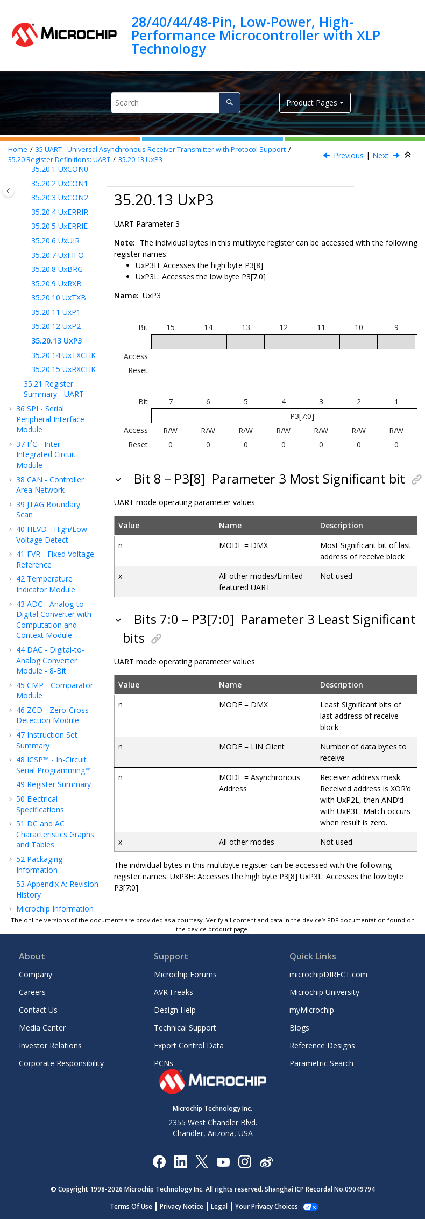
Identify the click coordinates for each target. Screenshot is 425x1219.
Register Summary (53, 784)
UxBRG (57, 269)
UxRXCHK (63, 369)
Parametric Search (321, 1063)
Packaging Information (39, 864)
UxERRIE (59, 226)
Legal (225, 1206)
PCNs (163, 1063)
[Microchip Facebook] (159, 1161)
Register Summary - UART (54, 389)
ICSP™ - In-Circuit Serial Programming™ (53, 764)
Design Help (175, 1010)
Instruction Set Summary (46, 740)
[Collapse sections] (409, 155)
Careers (32, 992)
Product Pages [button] (311, 102)
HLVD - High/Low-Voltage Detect (53, 534)
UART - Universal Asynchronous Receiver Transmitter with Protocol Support (161, 149)
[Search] (229, 102)
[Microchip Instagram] (244, 1161)
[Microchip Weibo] (266, 1161)
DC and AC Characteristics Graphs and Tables (55, 834)
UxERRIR (59, 212)
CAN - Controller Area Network (50, 484)
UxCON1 (59, 183)
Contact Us (38, 1010)
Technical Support (185, 1027)
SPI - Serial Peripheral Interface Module (50, 419)
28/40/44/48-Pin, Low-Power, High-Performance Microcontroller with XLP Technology (255, 35)
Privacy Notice (187, 1206)
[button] (27, 183)
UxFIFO (57, 255)
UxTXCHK (63, 355)
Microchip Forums (185, 974)
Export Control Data (189, 1045)
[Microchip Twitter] (201, 1161)
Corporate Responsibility (61, 1063)
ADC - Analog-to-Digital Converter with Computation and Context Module (53, 620)
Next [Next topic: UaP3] (380, 155)
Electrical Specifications (40, 804)
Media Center (42, 1027)
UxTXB (58, 297)
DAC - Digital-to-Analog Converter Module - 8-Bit (50, 660)
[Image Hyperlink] (223, 1161)
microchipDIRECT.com (328, 974)
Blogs (299, 1027)
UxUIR (55, 240)
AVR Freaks (173, 992)
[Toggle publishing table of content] (8, 191)
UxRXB (56, 283)
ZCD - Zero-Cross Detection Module (52, 715)
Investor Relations (50, 1045)
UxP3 (140, 159)
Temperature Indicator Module (45, 583)
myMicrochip (311, 1010)
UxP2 (56, 326)
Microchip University (324, 992)
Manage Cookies (266, 1206)
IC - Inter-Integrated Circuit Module (46, 454)
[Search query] (175, 102)
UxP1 (56, 312)
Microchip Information (55, 908)
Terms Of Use (137, 1206)
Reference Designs (322, 1045)
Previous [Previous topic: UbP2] (349, 155)
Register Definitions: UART (59, 159)
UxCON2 (59, 197)
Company (35, 974)
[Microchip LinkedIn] (180, 1161)
